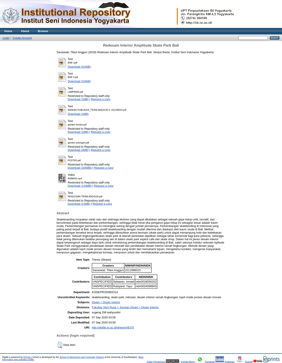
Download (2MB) (78, 150)
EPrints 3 (28, 357)
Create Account (22, 38)
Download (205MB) (80, 167)
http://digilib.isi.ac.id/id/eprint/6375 (113, 327)
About (25, 31)
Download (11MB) (79, 203)
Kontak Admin (188, 362)
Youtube (249, 362)
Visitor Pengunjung (156, 362)
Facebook (210, 362)
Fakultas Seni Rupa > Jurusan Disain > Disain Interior (125, 307)
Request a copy (100, 99)
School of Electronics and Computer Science (81, 357)
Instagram (230, 362)
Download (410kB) (79, 66)
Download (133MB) (80, 185)
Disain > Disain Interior (106, 302)
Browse (43, 31)
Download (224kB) (79, 81)
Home (8, 31)
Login (6, 38)
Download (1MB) (78, 99)
